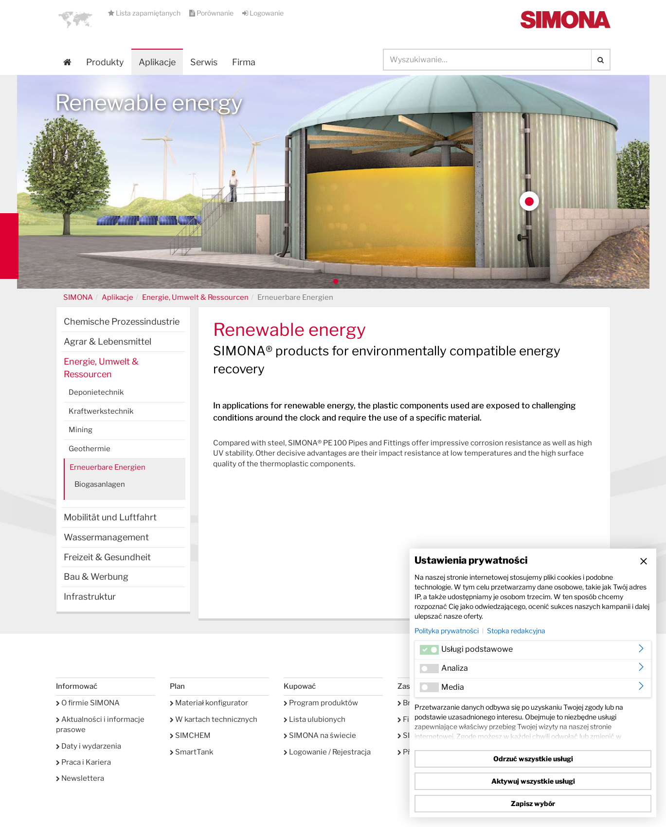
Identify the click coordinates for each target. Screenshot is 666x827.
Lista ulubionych (314, 719)
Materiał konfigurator (209, 702)
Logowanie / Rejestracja (327, 752)
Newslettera (80, 778)
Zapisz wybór (533, 803)
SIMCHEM (190, 735)
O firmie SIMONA (88, 702)
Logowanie (263, 13)
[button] (75, 19)
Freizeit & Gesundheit (107, 557)
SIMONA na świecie (320, 735)
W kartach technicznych (213, 719)
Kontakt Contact (9, 246)
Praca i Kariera (83, 762)
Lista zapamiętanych (145, 13)
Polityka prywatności (446, 630)
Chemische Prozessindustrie (122, 321)
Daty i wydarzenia (88, 746)
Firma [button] (243, 62)
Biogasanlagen (99, 484)
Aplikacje (157, 62)
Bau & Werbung (96, 576)
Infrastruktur (90, 596)
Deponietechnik (96, 392)
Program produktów (321, 702)
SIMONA (78, 297)
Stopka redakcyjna (516, 630)
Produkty (105, 62)
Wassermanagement (106, 537)
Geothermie (89, 448)
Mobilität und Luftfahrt (110, 517)
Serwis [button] (203, 62)
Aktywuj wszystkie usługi (533, 781)
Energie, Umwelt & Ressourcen (195, 297)
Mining (80, 429)
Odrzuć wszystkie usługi (533, 758)
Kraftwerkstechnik (101, 411)
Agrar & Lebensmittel (107, 341)
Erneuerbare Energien (107, 467)
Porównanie (212, 13)
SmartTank (191, 752)
